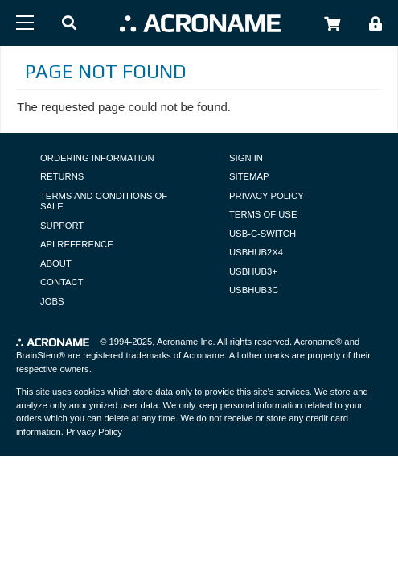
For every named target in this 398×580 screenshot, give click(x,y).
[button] (69, 24)
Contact (62, 282)
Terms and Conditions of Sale (103, 201)
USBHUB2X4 (256, 252)
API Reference (76, 244)
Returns (62, 176)
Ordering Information (97, 158)
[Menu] (25, 22)
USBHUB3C (253, 290)
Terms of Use (263, 214)
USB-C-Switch (262, 233)
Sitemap (249, 176)
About (56, 263)
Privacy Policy (266, 196)
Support (62, 225)
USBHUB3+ (253, 271)
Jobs (52, 301)
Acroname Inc (184, 341)
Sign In (246, 158)
